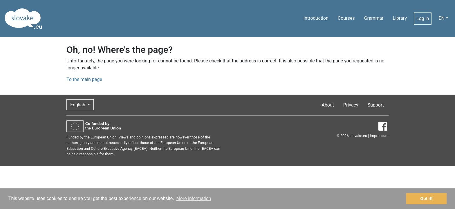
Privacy (350, 105)
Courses (346, 18)
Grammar (374, 18)
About (328, 105)
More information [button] (193, 198)
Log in (422, 18)
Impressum (379, 136)
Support (376, 105)
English (78, 104)
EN (441, 18)
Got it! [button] (426, 198)
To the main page (84, 79)
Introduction (316, 18)
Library (400, 18)
